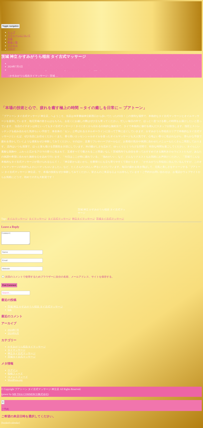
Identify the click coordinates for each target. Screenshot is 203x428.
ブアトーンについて (19, 35)
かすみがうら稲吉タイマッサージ (27, 70)
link (10, 312)
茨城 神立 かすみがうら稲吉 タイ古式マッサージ (35, 309)
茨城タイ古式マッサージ (110, 218)
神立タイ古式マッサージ (80, 70)
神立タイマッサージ (83, 218)
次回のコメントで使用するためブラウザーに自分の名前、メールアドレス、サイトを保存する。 (59, 279)
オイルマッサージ (17, 218)
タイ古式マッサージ (59, 218)
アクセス (13, 45)
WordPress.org (15, 382)
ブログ (11, 49)
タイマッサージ (56, 70)
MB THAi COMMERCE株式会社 (30, 396)
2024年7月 (13, 332)
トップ (11, 32)
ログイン (13, 372)
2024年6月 (13, 335)
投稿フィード (15, 376)
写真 (10, 39)
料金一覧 (13, 42)
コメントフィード (18, 379)
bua (9, 63)
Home (4, 75)
